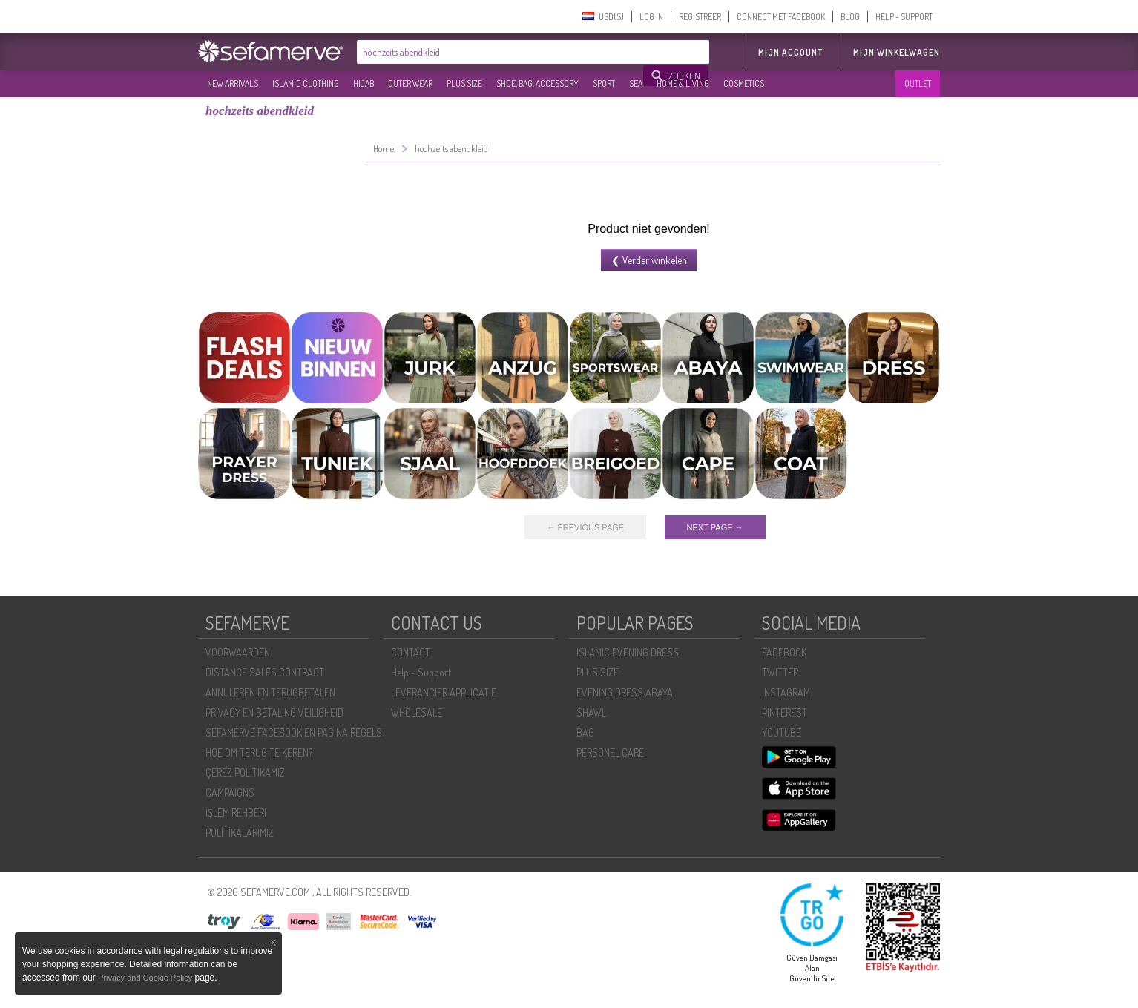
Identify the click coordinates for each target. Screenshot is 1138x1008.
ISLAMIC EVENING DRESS (627, 652)
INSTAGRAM (786, 692)
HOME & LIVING (683, 83)
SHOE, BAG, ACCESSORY (537, 83)
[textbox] (501, 52)
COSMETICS (743, 83)
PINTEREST (784, 712)
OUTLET (917, 83)
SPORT (604, 83)
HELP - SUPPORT (904, 16)
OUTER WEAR (410, 83)
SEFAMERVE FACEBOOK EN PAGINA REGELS (293, 732)
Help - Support (421, 672)
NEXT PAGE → (715, 527)
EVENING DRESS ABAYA (624, 692)
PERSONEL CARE (610, 752)
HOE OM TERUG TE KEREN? (258, 752)
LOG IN (651, 16)
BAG (585, 732)
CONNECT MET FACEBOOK (781, 16)
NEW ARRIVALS (232, 83)
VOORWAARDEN (237, 652)
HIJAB (363, 83)
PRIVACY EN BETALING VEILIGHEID (274, 712)
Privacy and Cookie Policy (145, 977)
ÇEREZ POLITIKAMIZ (245, 772)
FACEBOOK (784, 652)
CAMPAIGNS (229, 792)
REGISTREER (700, 16)
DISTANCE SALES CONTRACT (264, 672)
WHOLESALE (416, 712)
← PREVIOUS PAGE (585, 527)
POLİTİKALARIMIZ (239, 832)
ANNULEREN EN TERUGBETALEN (270, 692)
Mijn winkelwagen (896, 52)
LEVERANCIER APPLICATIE (443, 692)
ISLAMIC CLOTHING (305, 83)
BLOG (850, 16)
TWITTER (780, 672)
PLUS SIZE (464, 83)
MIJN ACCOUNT (790, 52)
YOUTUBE (781, 732)
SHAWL (591, 712)
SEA (635, 83)
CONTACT (410, 652)
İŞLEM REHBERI (235, 812)
